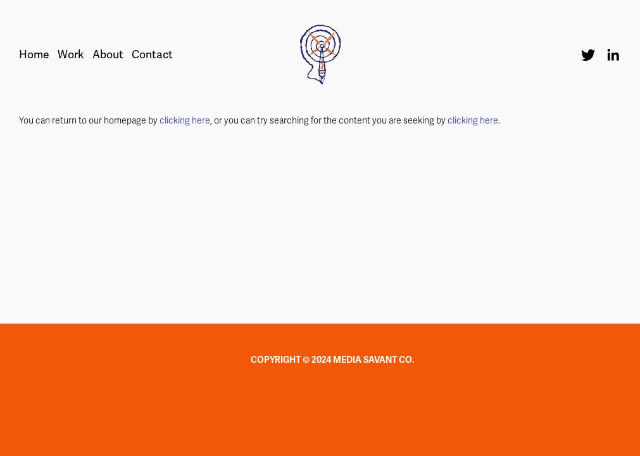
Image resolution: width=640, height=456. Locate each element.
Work (71, 54)
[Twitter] (588, 55)
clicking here (185, 120)
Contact (152, 54)
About (107, 54)
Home (34, 54)
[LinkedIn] (613, 55)
